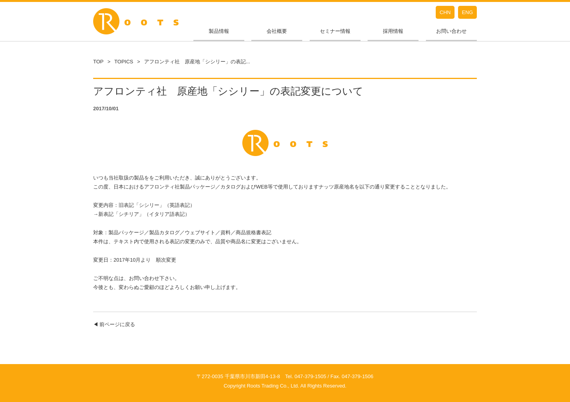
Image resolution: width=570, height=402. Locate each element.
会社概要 (277, 31)
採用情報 (393, 31)
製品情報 (219, 31)
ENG (467, 12)
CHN (445, 12)
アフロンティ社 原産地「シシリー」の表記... (197, 62)
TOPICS (123, 62)
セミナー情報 (335, 31)
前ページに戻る (117, 324)
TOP (98, 62)
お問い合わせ (451, 31)
